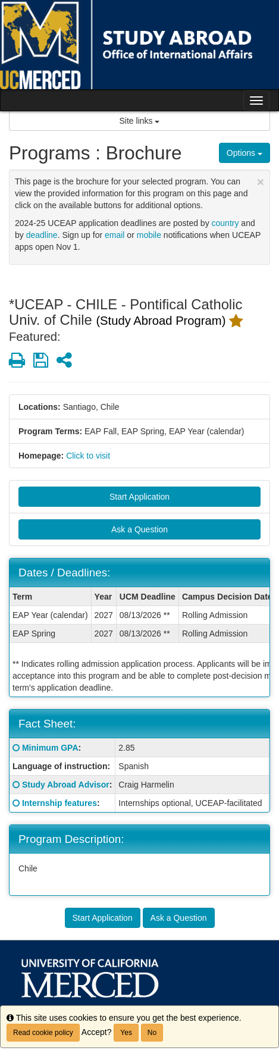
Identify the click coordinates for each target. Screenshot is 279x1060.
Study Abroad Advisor (65, 784)
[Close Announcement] (260, 181)
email (114, 235)
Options (244, 153)
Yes (126, 1032)
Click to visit (88, 455)
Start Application (139, 496)
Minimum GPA (50, 747)
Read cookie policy (43, 1032)
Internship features (59, 803)
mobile (149, 235)
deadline (42, 235)
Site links (140, 121)
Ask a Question (139, 529)
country (225, 223)
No (152, 1032)
